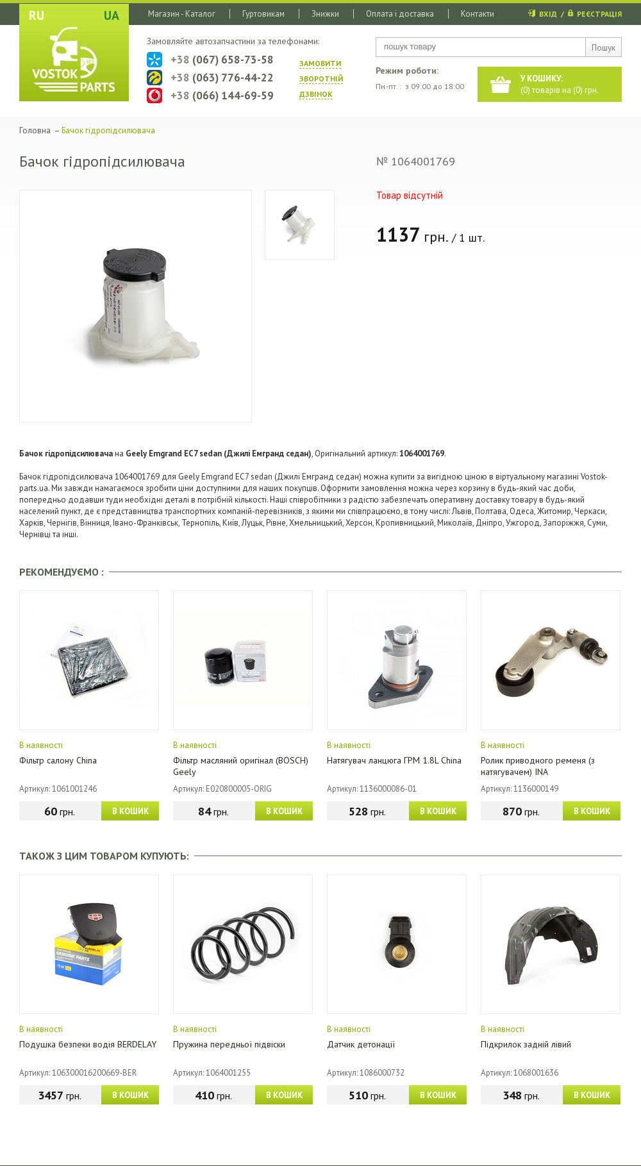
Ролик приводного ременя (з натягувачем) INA (538, 766)
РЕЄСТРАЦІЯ (599, 14)
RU (36, 15)
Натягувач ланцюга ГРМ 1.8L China (394, 760)
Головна (35, 130)
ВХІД (548, 14)
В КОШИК (130, 811)
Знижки (325, 13)
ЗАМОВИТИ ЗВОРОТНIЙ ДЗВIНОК (321, 78)
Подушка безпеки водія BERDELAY (87, 1044)
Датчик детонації (361, 1044)
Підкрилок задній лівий (526, 1044)
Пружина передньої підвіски (229, 1044)
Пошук (603, 47)
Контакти (477, 13)
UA (111, 15)
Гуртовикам (263, 13)
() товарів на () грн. (559, 84)
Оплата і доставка (400, 13)
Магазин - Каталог (181, 13)
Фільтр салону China (58, 760)
